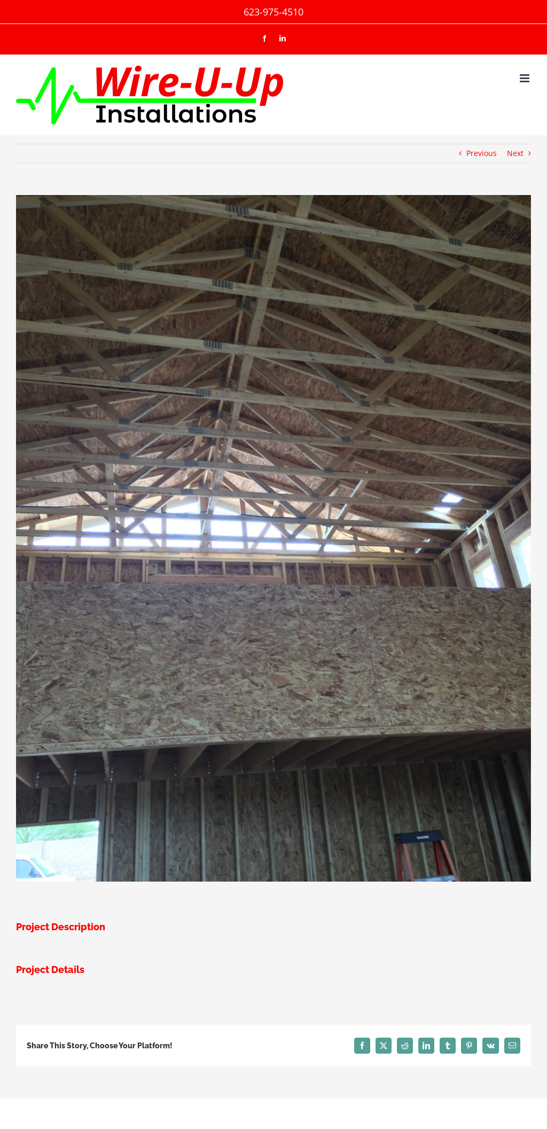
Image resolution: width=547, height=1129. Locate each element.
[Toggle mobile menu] (525, 78)
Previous (481, 153)
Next (515, 153)
